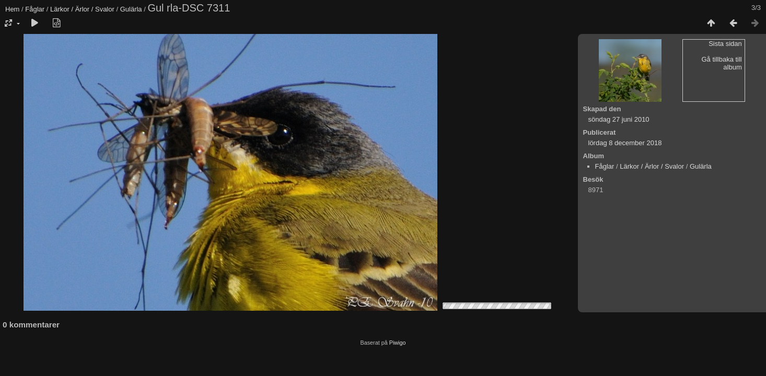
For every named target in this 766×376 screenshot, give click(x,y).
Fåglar (34, 9)
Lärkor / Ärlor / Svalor (82, 9)
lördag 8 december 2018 (625, 143)
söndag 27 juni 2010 (618, 119)
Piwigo (397, 342)
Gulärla (131, 9)
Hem (12, 9)
